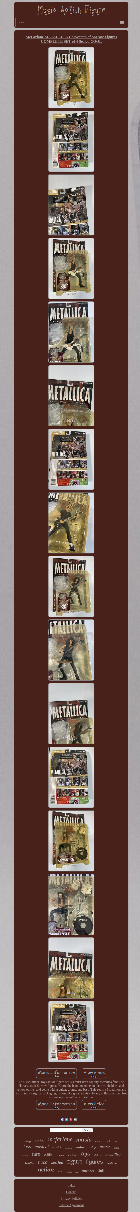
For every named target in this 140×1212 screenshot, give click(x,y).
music (84, 1140)
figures (94, 1162)
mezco (98, 1141)
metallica (112, 1154)
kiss (27, 1146)
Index (71, 1185)
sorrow (25, 1155)
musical (41, 1146)
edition (49, 1154)
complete (68, 1148)
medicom (112, 1163)
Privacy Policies (71, 1198)
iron (116, 1141)
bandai (56, 1147)
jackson (72, 1155)
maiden (69, 1172)
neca (43, 1162)
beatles (29, 1163)
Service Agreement (71, 1205)
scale (61, 1155)
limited (105, 1147)
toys (86, 1153)
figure (74, 1161)
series (39, 1141)
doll (101, 1170)
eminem (81, 1147)
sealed (57, 1162)
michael (88, 1171)
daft (93, 1147)
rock (108, 1141)
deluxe (98, 1155)
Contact (71, 1192)
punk (60, 1171)
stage (116, 1147)
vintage (27, 1141)
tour (77, 1172)
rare (36, 1154)
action (46, 1169)
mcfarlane (60, 1139)
